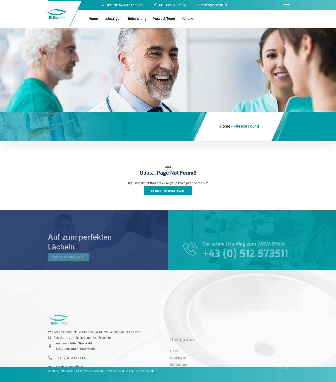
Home (93, 19)
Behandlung (137, 19)
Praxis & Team (164, 19)
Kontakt (187, 19)
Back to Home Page (168, 191)
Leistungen (113, 19)
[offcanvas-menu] (287, 4)
